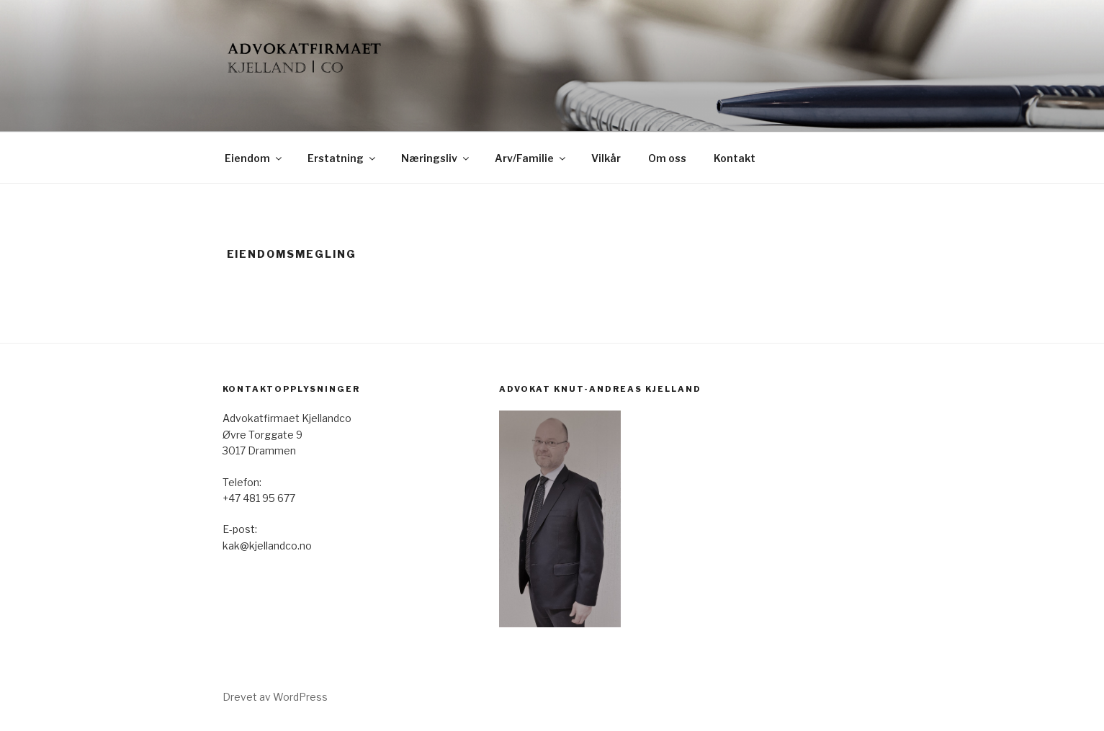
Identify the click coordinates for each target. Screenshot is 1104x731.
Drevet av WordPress (275, 697)
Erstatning (342, 158)
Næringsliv (436, 158)
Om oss (667, 158)
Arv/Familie (531, 158)
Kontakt (734, 158)
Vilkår (606, 158)
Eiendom (254, 158)
